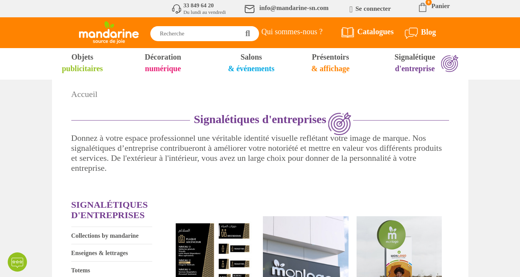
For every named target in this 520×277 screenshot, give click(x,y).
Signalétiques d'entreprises (109, 210)
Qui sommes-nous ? (292, 31)
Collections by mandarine (105, 235)
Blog (428, 32)
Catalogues (375, 31)
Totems (80, 270)
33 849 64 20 (198, 5)
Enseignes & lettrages (99, 253)
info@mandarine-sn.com (294, 8)
